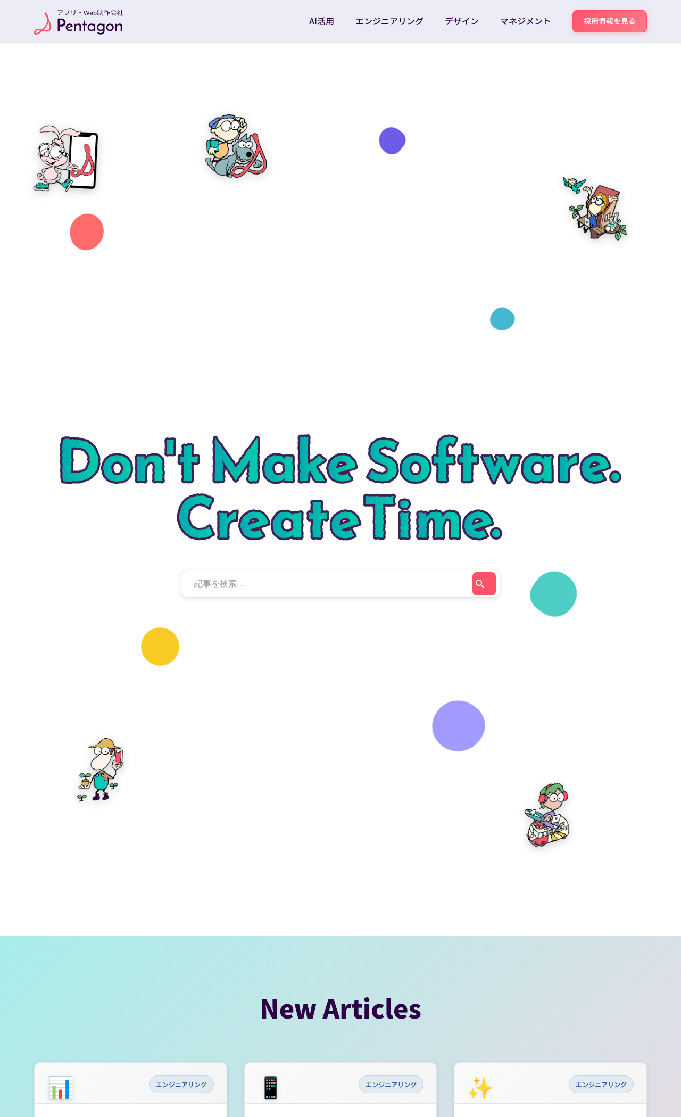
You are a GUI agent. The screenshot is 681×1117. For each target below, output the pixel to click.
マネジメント (525, 20)
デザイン (462, 20)
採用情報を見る (610, 20)
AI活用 (321, 20)
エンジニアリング (389, 20)
